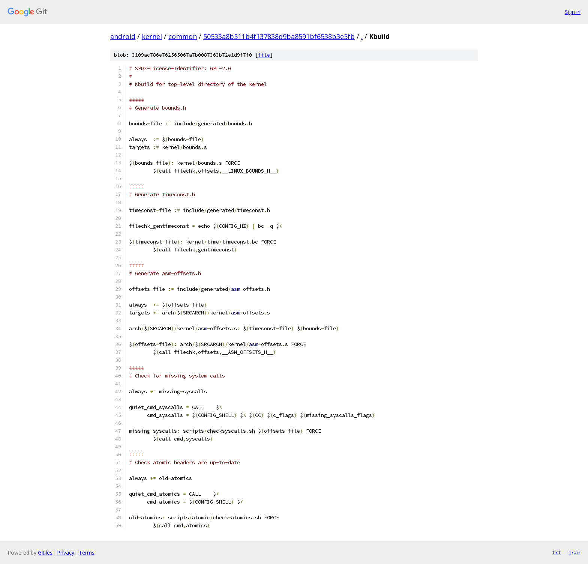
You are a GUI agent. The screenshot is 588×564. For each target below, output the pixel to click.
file (264, 55)
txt (556, 552)
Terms (86, 552)
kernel (152, 36)
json (574, 552)
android (122, 36)
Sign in (572, 11)
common (182, 36)
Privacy (65, 552)
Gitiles (45, 552)
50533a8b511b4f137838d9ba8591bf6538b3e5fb (279, 36)
